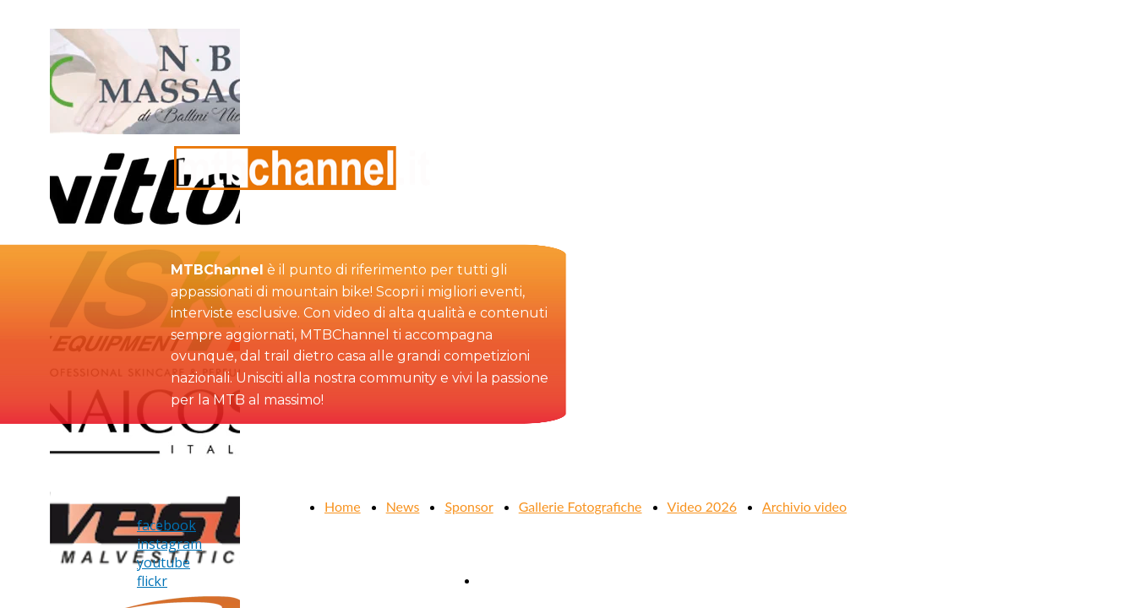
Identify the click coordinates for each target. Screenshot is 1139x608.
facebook (166, 525)
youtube (163, 562)
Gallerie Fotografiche (580, 506)
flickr (152, 581)
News (403, 506)
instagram (169, 544)
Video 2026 (702, 506)
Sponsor (468, 506)
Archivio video (804, 506)
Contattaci (509, 580)
